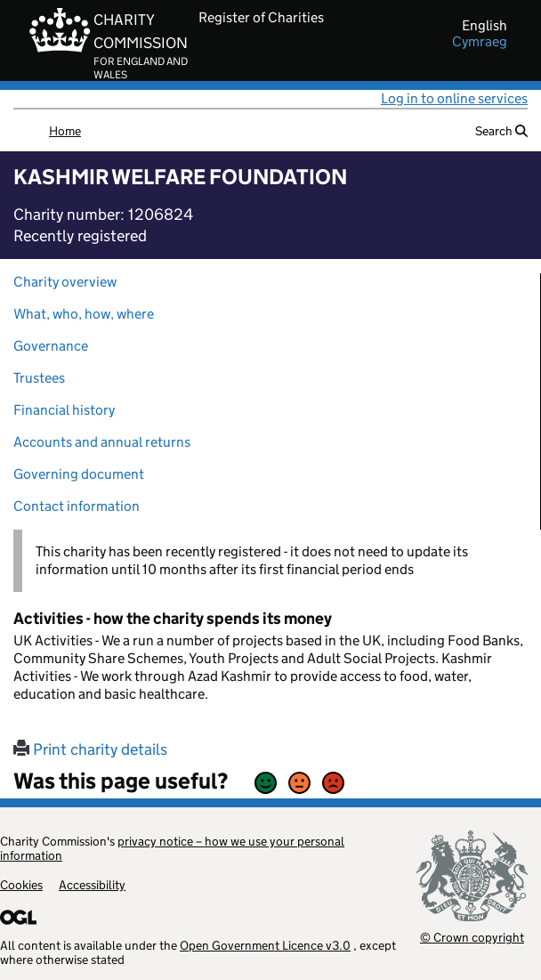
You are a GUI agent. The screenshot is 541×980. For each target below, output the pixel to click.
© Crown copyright (472, 936)
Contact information (76, 506)
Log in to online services (454, 98)
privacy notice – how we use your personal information (172, 848)
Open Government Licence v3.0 (265, 945)
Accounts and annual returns (101, 441)
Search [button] (501, 131)
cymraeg (479, 42)
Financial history (64, 409)
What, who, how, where (83, 313)
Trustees (39, 377)
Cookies (21, 885)
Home (65, 131)
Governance (50, 345)
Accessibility (92, 885)
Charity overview (65, 281)
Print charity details (90, 749)
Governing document (78, 474)
